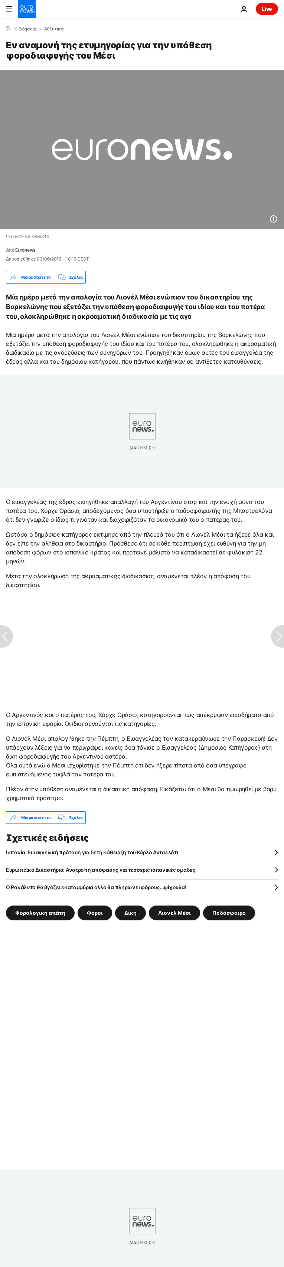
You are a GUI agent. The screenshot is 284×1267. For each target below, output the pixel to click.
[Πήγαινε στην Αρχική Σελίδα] (27, 9)
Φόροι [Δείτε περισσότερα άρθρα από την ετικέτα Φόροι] (95, 913)
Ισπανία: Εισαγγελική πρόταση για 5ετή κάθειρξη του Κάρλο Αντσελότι (92, 852)
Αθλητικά (54, 29)
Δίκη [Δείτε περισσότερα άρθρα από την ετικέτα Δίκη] (130, 913)
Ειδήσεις (27, 29)
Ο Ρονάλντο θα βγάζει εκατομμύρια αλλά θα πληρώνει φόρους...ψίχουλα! (96, 887)
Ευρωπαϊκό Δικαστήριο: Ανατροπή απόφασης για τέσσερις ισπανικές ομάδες (101, 870)
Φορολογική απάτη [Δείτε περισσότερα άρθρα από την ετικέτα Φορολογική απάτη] (40, 913)
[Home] (8, 28)
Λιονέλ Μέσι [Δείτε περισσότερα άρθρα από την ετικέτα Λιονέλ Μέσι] (174, 913)
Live (267, 9)
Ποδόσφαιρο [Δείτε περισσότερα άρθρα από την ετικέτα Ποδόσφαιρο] (229, 913)
